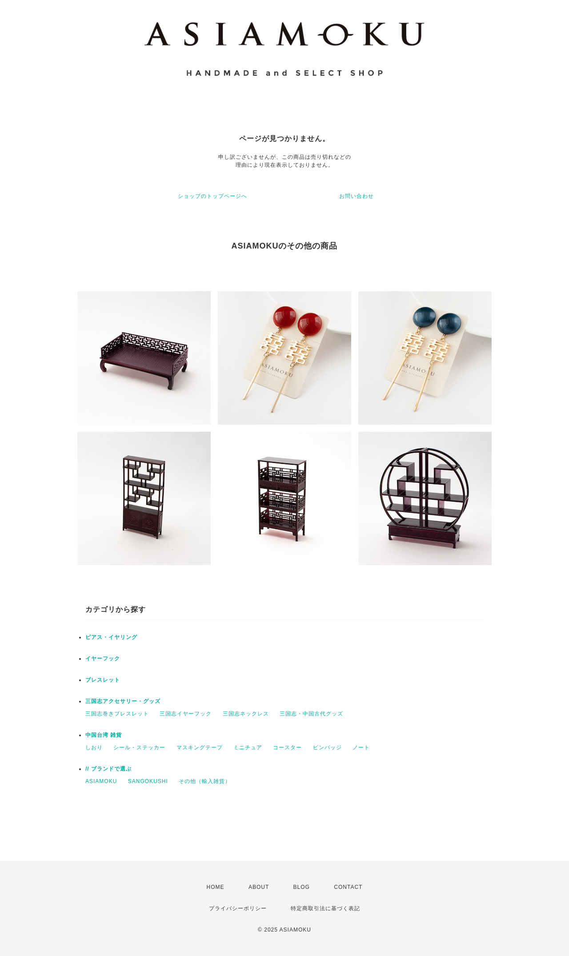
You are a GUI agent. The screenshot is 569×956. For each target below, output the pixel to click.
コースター (287, 747)
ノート (361, 747)
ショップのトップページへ (212, 196)
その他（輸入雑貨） (205, 781)
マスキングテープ (199, 747)
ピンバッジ (327, 747)
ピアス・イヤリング (111, 637)
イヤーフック (102, 658)
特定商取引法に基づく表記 (325, 908)
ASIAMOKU (101, 781)
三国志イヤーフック (186, 714)
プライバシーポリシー (238, 908)
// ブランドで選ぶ (108, 769)
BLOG (301, 887)
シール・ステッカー (139, 747)
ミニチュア (247, 747)
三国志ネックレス (246, 714)
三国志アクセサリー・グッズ (122, 701)
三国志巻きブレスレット (117, 714)
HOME (215, 887)
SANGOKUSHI (148, 781)
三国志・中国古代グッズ (311, 714)
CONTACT (348, 887)
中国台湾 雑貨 (103, 735)
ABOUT (258, 887)
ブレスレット (102, 680)
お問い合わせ (356, 196)
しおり (94, 747)
